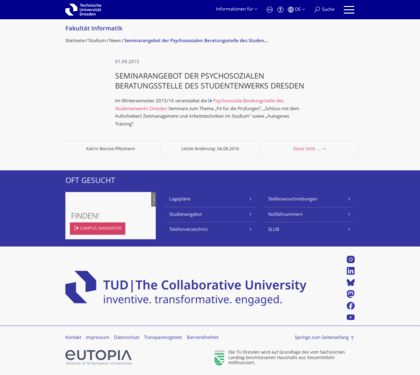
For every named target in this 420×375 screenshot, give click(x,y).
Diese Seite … (306, 149)
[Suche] (324, 10)
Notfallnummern (285, 214)
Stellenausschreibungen (292, 199)
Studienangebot (185, 214)
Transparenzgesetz (163, 338)
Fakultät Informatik (93, 29)
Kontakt (73, 338)
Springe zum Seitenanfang (322, 338)
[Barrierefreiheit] (280, 10)
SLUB (273, 230)
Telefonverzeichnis (188, 230)
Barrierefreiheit (202, 338)
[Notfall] (269, 10)
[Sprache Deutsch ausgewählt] (296, 10)
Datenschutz (126, 338)
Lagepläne (179, 199)
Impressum (97, 338)
